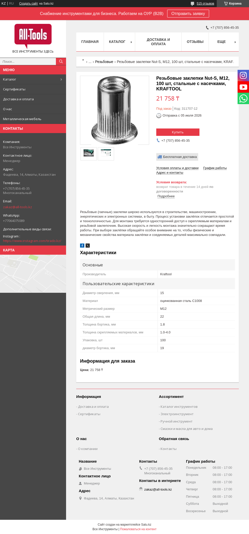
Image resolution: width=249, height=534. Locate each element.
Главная (90, 42)
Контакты (169, 448)
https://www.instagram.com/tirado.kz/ (32, 240)
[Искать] (61, 61)
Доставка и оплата (18, 99)
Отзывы (195, 42)
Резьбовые (104, 62)
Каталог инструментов (179, 406)
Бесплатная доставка (180, 157)
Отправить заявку (188, 13)
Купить (178, 132)
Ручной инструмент (177, 421)
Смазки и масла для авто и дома (187, 428)
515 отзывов (205, 3)
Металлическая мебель (22, 119)
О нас (7, 109)
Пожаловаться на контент (138, 529)
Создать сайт (28, 3)
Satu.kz (146, 524)
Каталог (9, 79)
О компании (88, 448)
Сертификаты (14, 89)
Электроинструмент (177, 414)
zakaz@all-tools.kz (17, 207)
